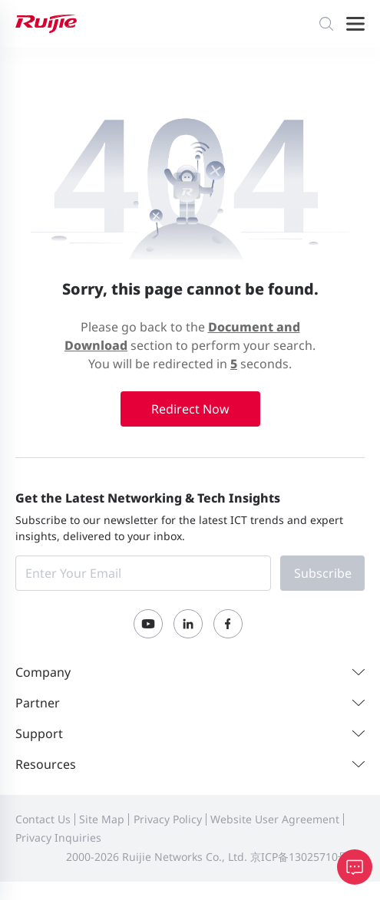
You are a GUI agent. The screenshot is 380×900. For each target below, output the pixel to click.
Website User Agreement (274, 819)
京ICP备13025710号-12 (307, 856)
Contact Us (43, 819)
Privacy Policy (168, 819)
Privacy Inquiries (58, 837)
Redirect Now (190, 409)
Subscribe (323, 573)
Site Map (101, 819)
